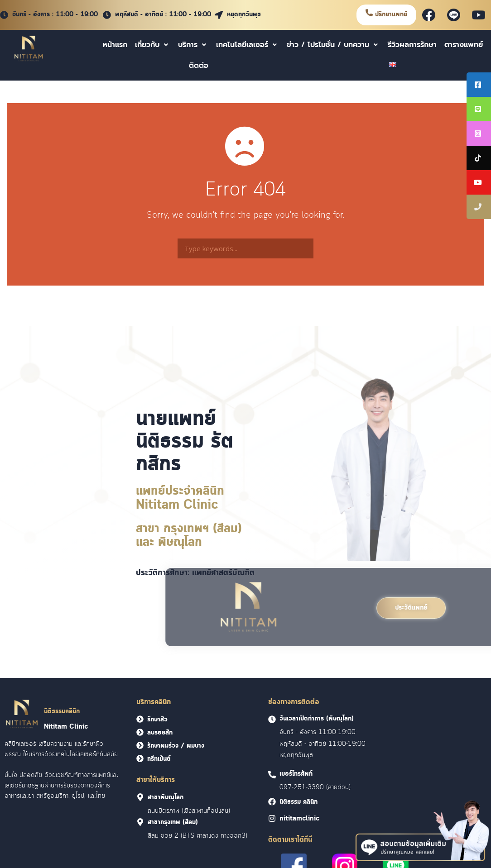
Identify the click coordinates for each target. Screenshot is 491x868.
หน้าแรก (115, 44)
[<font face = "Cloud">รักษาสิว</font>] (140, 719)
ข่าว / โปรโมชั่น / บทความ (333, 44)
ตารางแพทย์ (463, 44)
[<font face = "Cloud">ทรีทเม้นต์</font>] (140, 758)
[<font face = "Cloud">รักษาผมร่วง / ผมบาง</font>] (140, 745)
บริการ (193, 44)
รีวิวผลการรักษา (412, 44)
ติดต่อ (198, 65)
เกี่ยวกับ (152, 44)
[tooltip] (479, 84)
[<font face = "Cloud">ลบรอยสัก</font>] (140, 732)
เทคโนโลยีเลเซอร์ (247, 44)
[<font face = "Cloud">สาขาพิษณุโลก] (140, 797)
